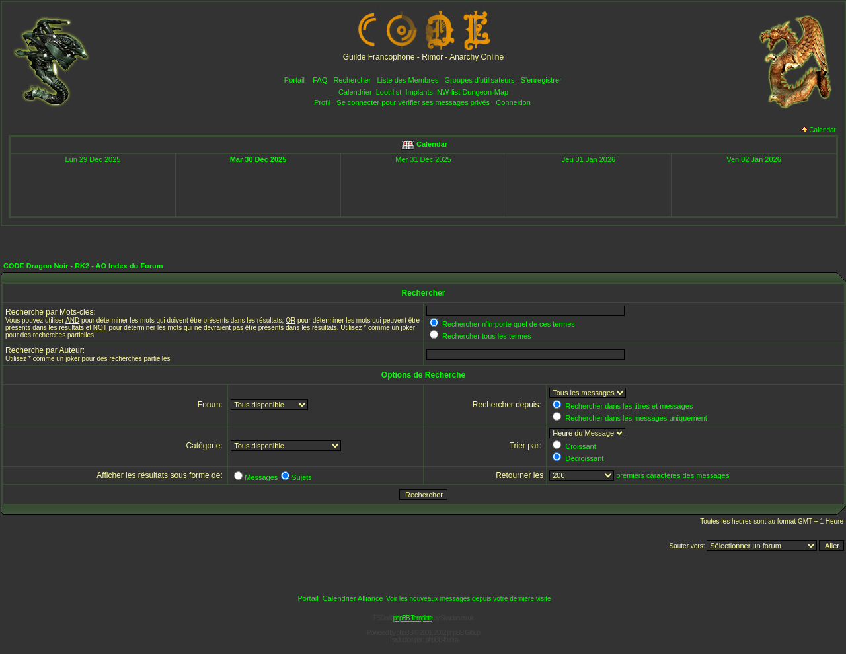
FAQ (320, 80)
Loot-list (389, 92)
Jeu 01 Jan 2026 (588, 159)
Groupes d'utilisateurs (480, 80)
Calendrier (355, 92)
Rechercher (352, 80)
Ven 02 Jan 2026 (753, 159)
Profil (322, 102)
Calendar (819, 130)
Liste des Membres (407, 80)
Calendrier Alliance (353, 598)
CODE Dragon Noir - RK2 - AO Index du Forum (83, 266)
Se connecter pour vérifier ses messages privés (413, 102)
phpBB (405, 632)
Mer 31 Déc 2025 (423, 159)
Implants (419, 92)
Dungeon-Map (485, 92)
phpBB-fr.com (442, 639)
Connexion (513, 102)
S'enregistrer (541, 80)
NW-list (448, 92)
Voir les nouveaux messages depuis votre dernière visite (468, 598)
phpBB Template (412, 618)
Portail (294, 80)
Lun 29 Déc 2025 (93, 159)
